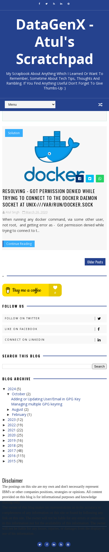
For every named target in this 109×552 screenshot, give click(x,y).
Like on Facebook (56, 329)
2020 (12, 435)
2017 (12, 450)
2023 (12, 419)
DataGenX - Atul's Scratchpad (55, 41)
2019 (12, 440)
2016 (12, 455)
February (19, 414)
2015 (12, 461)
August (18, 409)
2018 (12, 445)
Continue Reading (19, 244)
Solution (14, 133)
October (19, 393)
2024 (12, 388)
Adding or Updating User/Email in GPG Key (45, 399)
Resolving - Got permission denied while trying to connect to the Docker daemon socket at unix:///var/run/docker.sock (50, 197)
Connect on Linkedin (56, 340)
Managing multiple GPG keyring (36, 404)
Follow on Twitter (56, 318)
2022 (12, 424)
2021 (12, 430)
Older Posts (95, 261)
